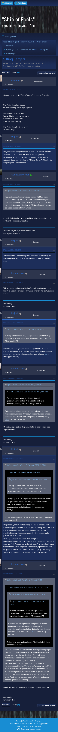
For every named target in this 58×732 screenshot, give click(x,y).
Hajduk (15, 136)
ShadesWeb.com (35, 729)
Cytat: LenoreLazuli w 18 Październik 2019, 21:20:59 (26, 465)
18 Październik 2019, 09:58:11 (13, 282)
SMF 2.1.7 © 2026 (23, 726)
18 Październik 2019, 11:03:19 (13, 323)
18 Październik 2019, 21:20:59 (13, 378)
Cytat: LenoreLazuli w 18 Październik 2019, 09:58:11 (26, 329)
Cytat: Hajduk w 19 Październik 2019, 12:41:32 (24, 580)
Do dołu (5, 72)
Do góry (5, 705)
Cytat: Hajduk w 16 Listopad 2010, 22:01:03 (23, 191)
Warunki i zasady (27, 721)
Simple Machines (35, 726)
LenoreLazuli (18, 273)
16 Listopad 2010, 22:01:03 (12, 146)
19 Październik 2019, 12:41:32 (13, 459)
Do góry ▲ (38, 721)
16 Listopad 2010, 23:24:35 (12, 184)
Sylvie (45, 50)
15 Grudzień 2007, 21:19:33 (12, 89)
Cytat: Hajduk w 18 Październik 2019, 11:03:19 (24, 385)
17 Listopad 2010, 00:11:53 (12, 250)
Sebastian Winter (20, 174)
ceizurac (15, 80)
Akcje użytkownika (46, 73)
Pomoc (18, 721)
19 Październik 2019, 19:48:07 (13, 573)
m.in (46, 354)
